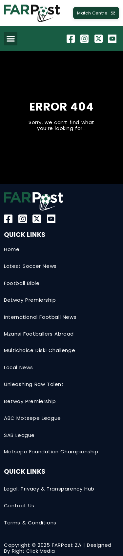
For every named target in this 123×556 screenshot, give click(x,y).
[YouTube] (113, 39)
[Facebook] (71, 39)
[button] (10, 38)
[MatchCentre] (96, 13)
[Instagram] (85, 39)
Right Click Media (33, 550)
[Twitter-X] (99, 39)
